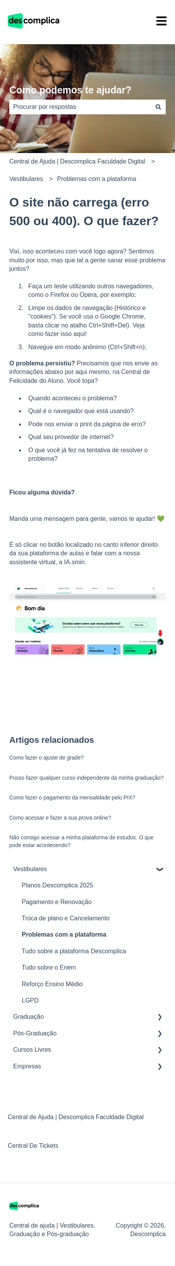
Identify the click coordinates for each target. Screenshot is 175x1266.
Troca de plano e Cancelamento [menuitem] (66, 918)
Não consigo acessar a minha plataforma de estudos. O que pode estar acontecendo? (81, 841)
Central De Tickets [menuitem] (33, 1145)
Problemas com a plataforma (96, 179)
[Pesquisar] (158, 107)
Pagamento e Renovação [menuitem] (57, 902)
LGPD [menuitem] (30, 1000)
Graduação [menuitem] (28, 1016)
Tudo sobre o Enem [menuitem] (49, 967)
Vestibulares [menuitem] (30, 869)
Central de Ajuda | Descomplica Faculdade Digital (77, 161)
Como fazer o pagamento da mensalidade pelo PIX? (72, 797)
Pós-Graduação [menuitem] (35, 1033)
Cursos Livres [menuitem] (32, 1049)
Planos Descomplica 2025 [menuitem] (57, 885)
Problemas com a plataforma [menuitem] (64, 934)
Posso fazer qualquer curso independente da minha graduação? (86, 778)
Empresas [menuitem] (27, 1066)
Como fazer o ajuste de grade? (46, 757)
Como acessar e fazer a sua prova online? (60, 818)
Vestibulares (26, 179)
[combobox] (80, 107)
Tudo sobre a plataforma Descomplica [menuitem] (74, 951)
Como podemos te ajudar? (70, 89)
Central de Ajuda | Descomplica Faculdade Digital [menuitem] (76, 1117)
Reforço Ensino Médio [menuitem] (52, 984)
